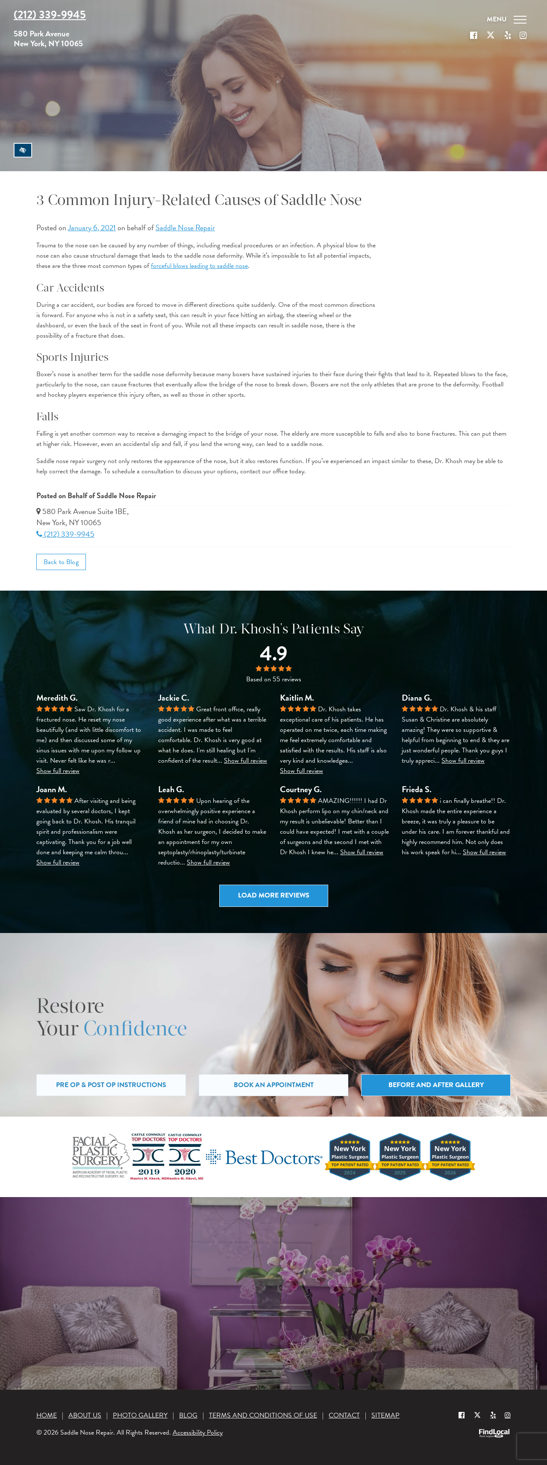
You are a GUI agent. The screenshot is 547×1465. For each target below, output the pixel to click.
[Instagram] (508, 1415)
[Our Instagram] (523, 35)
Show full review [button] (57, 771)
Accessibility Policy (198, 1432)
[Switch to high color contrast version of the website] (23, 150)
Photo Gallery (140, 1415)
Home (46, 1415)
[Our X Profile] (490, 35)
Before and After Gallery (436, 1085)
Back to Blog (61, 562)
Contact (344, 1415)
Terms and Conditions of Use (263, 1415)
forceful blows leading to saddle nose (199, 266)
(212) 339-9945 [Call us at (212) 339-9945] (50, 14)
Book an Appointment (274, 1085)
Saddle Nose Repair (185, 227)
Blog (188, 1415)
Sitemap (385, 1415)
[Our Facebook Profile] (473, 35)
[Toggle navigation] (506, 20)
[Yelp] (493, 1415)
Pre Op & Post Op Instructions (111, 1085)
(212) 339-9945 (65, 534)
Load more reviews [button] (273, 895)
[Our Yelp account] (507, 35)
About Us (84, 1415)
